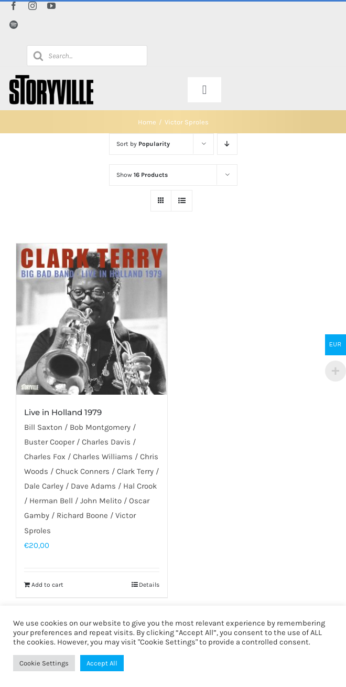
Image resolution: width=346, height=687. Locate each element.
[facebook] (13, 6)
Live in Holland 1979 (63, 412)
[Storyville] (51, 78)
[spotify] (13, 24)
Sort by (143, 143)
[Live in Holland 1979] (91, 319)
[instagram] (32, 6)
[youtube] (51, 6)
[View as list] (181, 201)
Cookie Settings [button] (44, 663)
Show (142, 174)
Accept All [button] (102, 663)
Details (149, 584)
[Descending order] (227, 144)
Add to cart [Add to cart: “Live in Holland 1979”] (47, 584)
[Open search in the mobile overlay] (87, 55)
